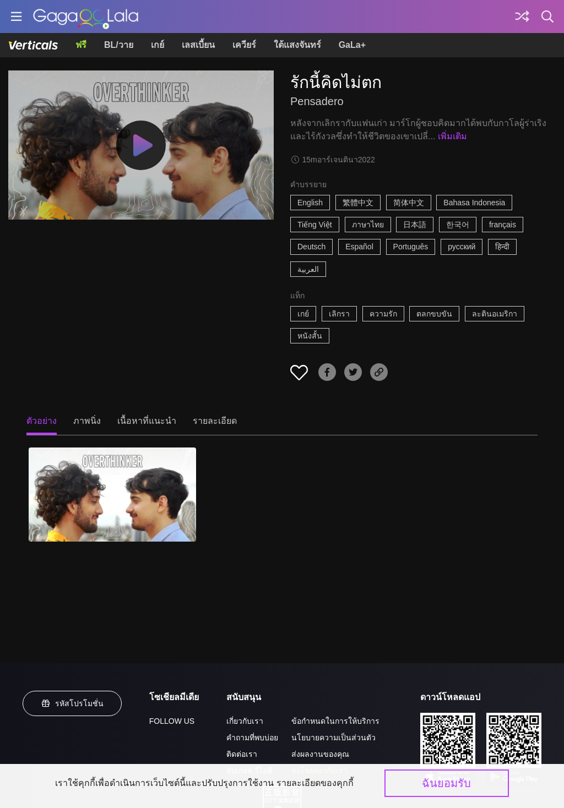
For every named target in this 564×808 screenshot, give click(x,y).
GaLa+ (352, 45)
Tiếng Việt (314, 224)
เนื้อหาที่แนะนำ (146, 420)
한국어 (457, 224)
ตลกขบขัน (434, 313)
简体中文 (408, 202)
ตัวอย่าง (41, 420)
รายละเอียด (215, 420)
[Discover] (522, 16)
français (502, 224)
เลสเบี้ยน (198, 45)
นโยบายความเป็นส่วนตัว (333, 737)
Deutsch (311, 246)
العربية (308, 269)
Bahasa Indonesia (474, 202)
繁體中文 (358, 202)
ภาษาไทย (368, 224)
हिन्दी (502, 246)
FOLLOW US (171, 721)
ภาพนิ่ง (87, 420)
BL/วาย (118, 45)
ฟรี (80, 45)
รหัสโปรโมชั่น (72, 703)
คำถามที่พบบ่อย (252, 737)
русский (461, 246)
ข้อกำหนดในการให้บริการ (335, 721)
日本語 (414, 224)
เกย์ (157, 45)
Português (411, 246)
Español (359, 246)
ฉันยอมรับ (446, 783)
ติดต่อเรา (241, 754)
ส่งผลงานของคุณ (320, 754)
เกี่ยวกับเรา (244, 721)
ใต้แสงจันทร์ (297, 45)
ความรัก (383, 313)
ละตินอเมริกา (494, 313)
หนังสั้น (309, 335)
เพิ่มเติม (452, 136)
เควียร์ (244, 45)
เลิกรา (339, 313)
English (310, 202)
